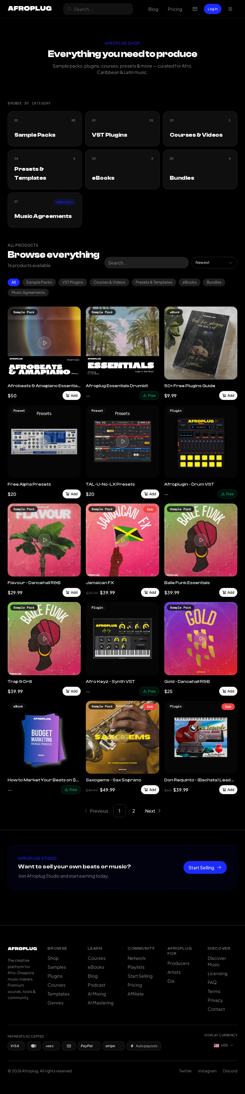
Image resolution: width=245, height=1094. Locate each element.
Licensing (217, 973)
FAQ (212, 982)
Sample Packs (39, 282)
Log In (213, 9)
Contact (216, 1009)
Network (137, 958)
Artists (174, 972)
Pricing (175, 9)
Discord (230, 1071)
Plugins (55, 976)
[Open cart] (195, 9)
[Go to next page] (153, 810)
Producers (178, 963)
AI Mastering (101, 1002)
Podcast (96, 985)
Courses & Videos (109, 282)
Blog (153, 9)
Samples (57, 967)
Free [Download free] (149, 395)
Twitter (185, 1071)
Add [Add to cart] (72, 395)
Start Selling (205, 867)
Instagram (207, 1071)
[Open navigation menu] (230, 9)
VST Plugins (72, 282)
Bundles (214, 282)
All (13, 282)
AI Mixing (97, 993)
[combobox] (214, 262)
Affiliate (136, 993)
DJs (170, 981)
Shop (53, 958)
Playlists (136, 967)
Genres (55, 1002)
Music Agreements (28, 292)
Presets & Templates (154, 282)
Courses (56, 985)
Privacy (215, 1000)
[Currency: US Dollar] (223, 1045)
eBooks (189, 282)
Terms (214, 991)
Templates (59, 993)
